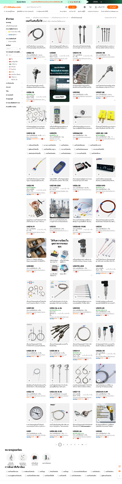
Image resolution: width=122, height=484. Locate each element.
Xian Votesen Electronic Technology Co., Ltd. (36, 395)
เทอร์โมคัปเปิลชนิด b (65, 153)
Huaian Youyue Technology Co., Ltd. (83, 189)
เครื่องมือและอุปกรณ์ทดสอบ (41, 17)
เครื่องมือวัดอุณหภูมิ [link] (76, 17)
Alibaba (28, 17)
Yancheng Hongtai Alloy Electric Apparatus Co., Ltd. (83, 397)
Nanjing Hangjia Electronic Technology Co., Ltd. (36, 354)
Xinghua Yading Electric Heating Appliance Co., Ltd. (59, 395)
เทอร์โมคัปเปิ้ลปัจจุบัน (78, 145)
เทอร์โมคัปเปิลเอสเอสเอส (81, 149)
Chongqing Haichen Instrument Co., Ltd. (106, 56)
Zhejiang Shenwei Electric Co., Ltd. (59, 230)
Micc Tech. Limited (32, 137)
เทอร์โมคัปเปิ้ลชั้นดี (48, 475)
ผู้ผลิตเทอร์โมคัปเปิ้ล (32, 149)
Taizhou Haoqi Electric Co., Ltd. (58, 58)
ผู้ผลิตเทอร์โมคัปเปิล (105, 475)
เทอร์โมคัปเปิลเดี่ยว (90, 475)
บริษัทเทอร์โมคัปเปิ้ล (33, 145)
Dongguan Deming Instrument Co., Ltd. (106, 395)
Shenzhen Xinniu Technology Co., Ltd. (106, 191)
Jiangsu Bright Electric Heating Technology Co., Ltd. (83, 436)
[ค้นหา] (72, 7)
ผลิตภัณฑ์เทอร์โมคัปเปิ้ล (34, 153)
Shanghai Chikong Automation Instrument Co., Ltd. (83, 232)
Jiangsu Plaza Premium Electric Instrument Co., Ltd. (106, 271)
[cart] (90, 7)
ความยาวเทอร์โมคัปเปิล (49, 145)
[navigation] (14, 231)
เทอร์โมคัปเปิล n (64, 145)
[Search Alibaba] (45, 7)
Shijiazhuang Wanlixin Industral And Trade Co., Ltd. (83, 96)
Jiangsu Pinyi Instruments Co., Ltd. (83, 270)
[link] (119, 466)
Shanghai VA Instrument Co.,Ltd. (105, 435)
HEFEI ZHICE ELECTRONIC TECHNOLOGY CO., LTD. (59, 191)
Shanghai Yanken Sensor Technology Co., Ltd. (36, 232)
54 (82, 444)
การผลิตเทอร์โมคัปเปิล (28, 471)
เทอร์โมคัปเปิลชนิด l (50, 153)
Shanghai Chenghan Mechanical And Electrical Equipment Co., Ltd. (106, 138)
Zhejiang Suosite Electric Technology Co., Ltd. (36, 192)
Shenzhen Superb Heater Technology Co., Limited (36, 312)
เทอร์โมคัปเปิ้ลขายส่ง (12, 471)
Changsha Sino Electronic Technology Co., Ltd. (83, 58)
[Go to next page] (86, 444)
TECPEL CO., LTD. (55, 138)
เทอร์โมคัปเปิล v (95, 471)
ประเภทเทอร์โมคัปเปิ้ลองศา (79, 471)
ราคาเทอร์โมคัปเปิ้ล (80, 153)
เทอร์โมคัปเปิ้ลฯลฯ (95, 153)
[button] (66, 7)
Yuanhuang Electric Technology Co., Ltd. (59, 435)
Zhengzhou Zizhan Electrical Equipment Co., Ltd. (106, 230)
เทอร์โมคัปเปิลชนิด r (75, 475)
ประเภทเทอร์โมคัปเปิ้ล (97, 149)
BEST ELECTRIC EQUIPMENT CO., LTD (83, 312)
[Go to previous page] (56, 444)
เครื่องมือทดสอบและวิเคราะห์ (59, 17)
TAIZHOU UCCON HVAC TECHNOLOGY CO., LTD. (36, 435)
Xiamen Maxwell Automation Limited (83, 358)
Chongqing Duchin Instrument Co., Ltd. (83, 137)
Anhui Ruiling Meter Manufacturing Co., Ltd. (106, 356)
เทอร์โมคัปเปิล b (109, 471)
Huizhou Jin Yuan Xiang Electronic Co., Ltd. (59, 317)
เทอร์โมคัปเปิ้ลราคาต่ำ (94, 145)
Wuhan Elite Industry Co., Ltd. (58, 354)
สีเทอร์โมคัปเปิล (53, 471)
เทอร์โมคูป (41, 471)
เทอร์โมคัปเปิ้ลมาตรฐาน (49, 149)
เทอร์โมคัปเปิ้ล (61, 475)
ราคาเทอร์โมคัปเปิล (64, 149)
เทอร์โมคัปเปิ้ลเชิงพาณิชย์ (32, 475)
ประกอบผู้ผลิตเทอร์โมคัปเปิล (13, 475)
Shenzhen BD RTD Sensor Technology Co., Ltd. (36, 56)
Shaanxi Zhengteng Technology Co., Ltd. (36, 270)
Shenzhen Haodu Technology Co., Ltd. (106, 313)
